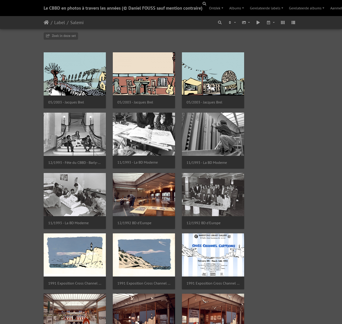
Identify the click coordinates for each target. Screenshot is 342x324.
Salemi (77, 22)
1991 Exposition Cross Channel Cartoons (138, 215)
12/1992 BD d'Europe (262, 157)
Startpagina (46, 22)
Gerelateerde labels (265, 8)
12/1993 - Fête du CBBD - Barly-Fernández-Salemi (269, 99)
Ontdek (214, 8)
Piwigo (190, 314)
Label (59, 22)
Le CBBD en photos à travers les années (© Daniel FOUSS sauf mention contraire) (123, 8)
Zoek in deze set (61, 36)
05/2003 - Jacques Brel (66, 99)
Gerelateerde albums (305, 8)
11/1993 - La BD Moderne (68, 157)
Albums (235, 8)
